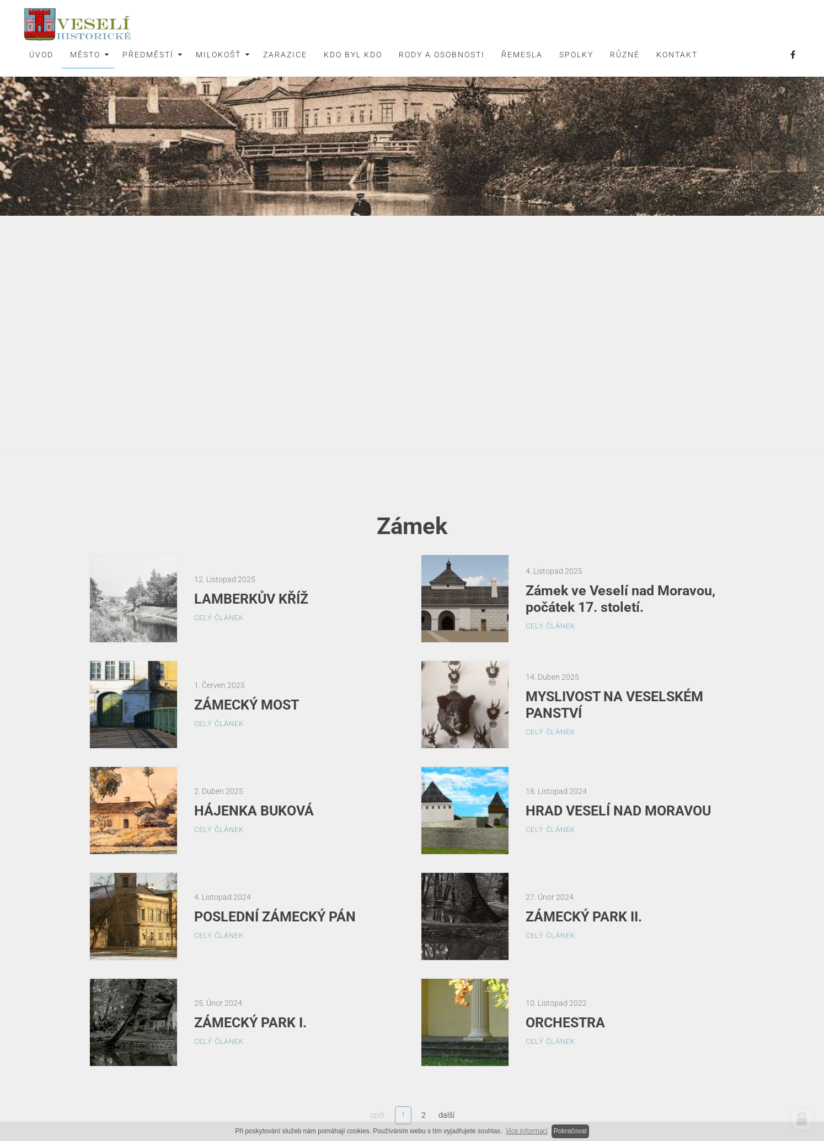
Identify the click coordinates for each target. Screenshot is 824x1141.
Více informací (527, 1131)
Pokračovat (570, 1131)
